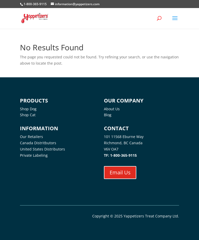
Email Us (120, 172)
